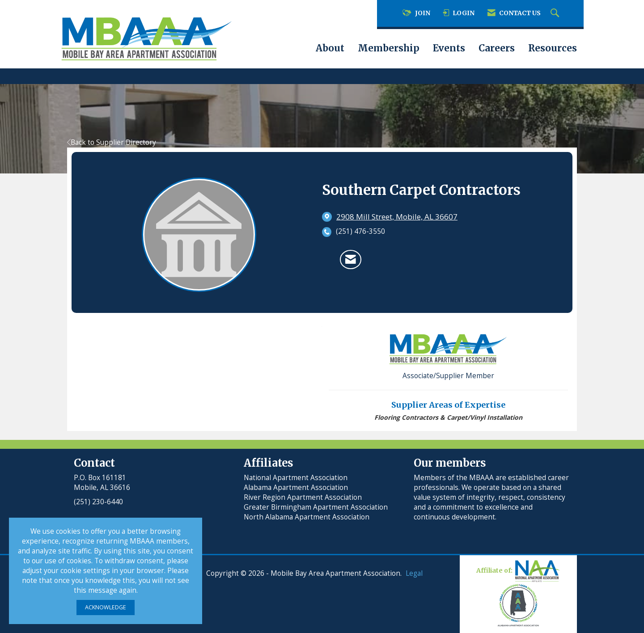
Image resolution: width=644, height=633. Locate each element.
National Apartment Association (295, 477)
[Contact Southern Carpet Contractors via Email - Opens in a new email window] (350, 259)
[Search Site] (556, 13)
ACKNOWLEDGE (105, 607)
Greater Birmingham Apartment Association (316, 507)
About (330, 48)
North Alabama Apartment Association (307, 517)
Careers (497, 48)
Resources (552, 48)
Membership (388, 48)
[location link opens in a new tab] (397, 216)
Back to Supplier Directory (111, 142)
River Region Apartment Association (303, 497)
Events (449, 48)
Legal (414, 573)
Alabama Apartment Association (296, 487)
